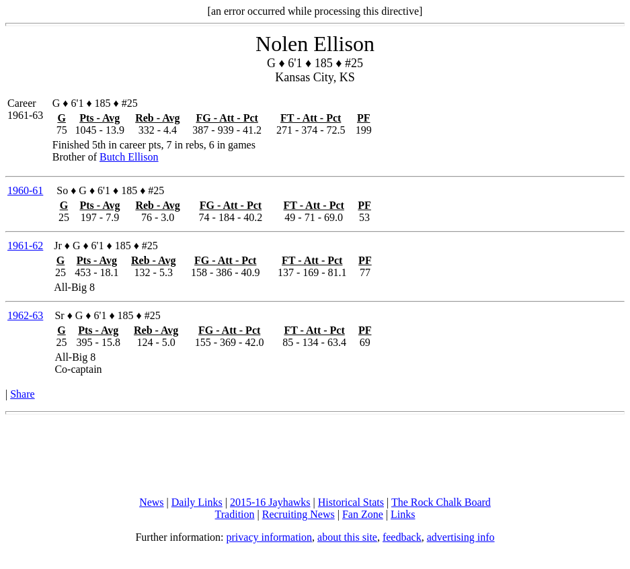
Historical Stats (351, 502)
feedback (402, 537)
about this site (347, 537)
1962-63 (25, 315)
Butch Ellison (129, 157)
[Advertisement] (315, 455)
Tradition (235, 514)
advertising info (461, 537)
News (151, 502)
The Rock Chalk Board (441, 502)
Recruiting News (298, 514)
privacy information (270, 537)
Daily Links (197, 502)
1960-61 (25, 190)
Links (403, 514)
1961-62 (25, 245)
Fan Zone (362, 514)
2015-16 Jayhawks (270, 502)
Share (22, 394)
